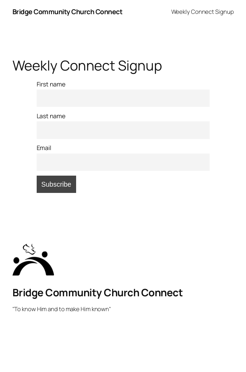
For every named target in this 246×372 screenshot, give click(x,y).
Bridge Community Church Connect (67, 11)
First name (51, 84)
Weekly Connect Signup (202, 12)
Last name (51, 116)
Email (44, 147)
